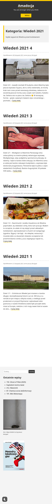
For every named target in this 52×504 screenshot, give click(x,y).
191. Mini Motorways (14, 394)
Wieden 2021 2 (17, 186)
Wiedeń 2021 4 (17, 48)
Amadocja (26, 5)
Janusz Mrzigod (32, 55)
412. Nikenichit (12, 388)
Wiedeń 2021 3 (17, 116)
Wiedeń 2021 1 (17, 256)
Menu (26, 15)
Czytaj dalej (16, 101)
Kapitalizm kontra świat (15, 385)
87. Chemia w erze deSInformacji (18, 391)
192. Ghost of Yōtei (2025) (16, 382)
